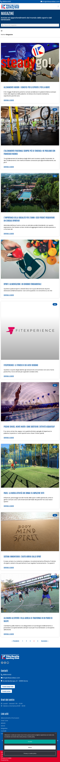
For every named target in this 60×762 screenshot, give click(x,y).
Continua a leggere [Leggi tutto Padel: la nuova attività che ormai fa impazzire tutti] (9, 506)
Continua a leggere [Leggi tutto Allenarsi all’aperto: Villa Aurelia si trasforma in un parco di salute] (9, 634)
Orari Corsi (4, 721)
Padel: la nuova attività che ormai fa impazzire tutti (24, 493)
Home (3, 34)
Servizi (3, 726)
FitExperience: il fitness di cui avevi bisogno (21, 365)
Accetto (30, 741)
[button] (58, 6)
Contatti (3, 731)
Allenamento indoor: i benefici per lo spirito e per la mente (27, 87)
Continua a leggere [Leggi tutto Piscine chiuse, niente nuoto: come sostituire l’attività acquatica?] (9, 437)
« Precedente (15, 641)
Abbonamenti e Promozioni (10, 718)
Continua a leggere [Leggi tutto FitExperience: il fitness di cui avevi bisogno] (9, 376)
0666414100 (5, 1)
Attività (3, 723)
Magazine (4, 728)
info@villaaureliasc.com (50, 1)
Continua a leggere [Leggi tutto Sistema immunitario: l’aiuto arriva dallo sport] (9, 567)
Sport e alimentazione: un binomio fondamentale (22, 284)
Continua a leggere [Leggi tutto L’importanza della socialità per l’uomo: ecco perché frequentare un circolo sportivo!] (9, 233)
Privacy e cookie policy (30, 753)
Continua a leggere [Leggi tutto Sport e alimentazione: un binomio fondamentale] (9, 295)
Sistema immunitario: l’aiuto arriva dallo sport (22, 556)
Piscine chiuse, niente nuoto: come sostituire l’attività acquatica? (29, 426)
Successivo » (44, 641)
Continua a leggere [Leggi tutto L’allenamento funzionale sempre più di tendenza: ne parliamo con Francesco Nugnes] (9, 167)
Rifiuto (30, 747)
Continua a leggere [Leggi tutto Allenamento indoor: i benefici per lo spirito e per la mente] (9, 100)
